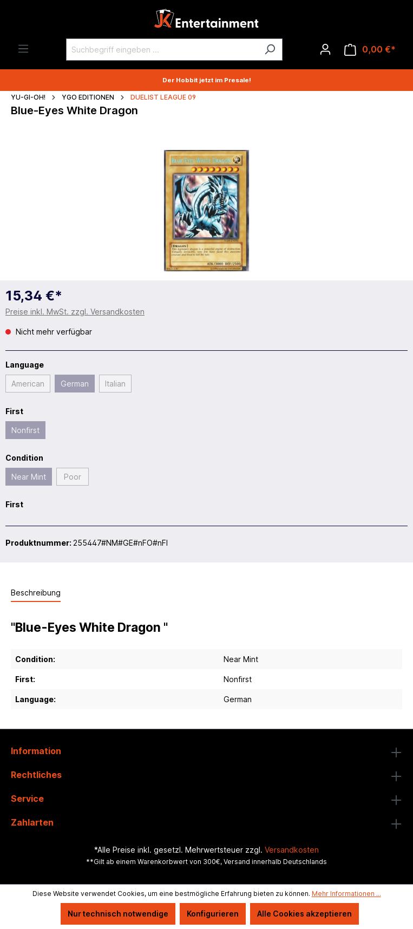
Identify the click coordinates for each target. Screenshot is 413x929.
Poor (72, 476)
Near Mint (28, 476)
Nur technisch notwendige (118, 913)
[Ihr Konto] (325, 49)
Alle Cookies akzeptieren (304, 913)
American (27, 383)
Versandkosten (292, 849)
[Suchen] (270, 49)
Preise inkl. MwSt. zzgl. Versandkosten (75, 311)
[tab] (36, 593)
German (75, 383)
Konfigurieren (213, 913)
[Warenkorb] (370, 49)
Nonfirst (25, 430)
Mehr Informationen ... (346, 893)
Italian (115, 383)
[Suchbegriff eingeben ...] (162, 49)
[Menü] (23, 48)
